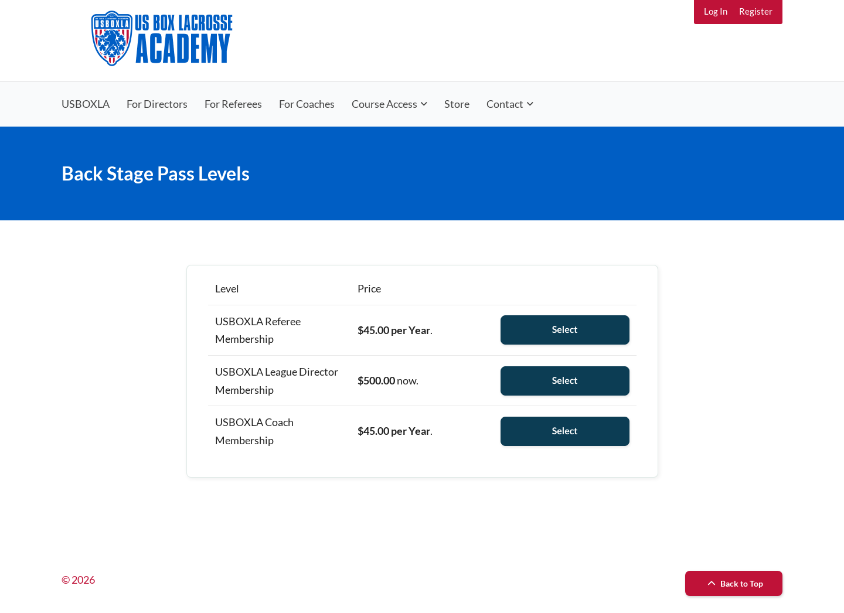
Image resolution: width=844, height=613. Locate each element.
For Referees (233, 103)
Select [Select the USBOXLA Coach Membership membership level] (565, 431)
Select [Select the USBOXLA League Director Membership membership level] (565, 380)
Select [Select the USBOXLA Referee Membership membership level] (565, 329)
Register (755, 11)
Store (456, 103)
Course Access (384, 103)
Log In (715, 11)
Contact (504, 103)
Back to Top (734, 583)
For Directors (157, 103)
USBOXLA (86, 103)
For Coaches (307, 103)
